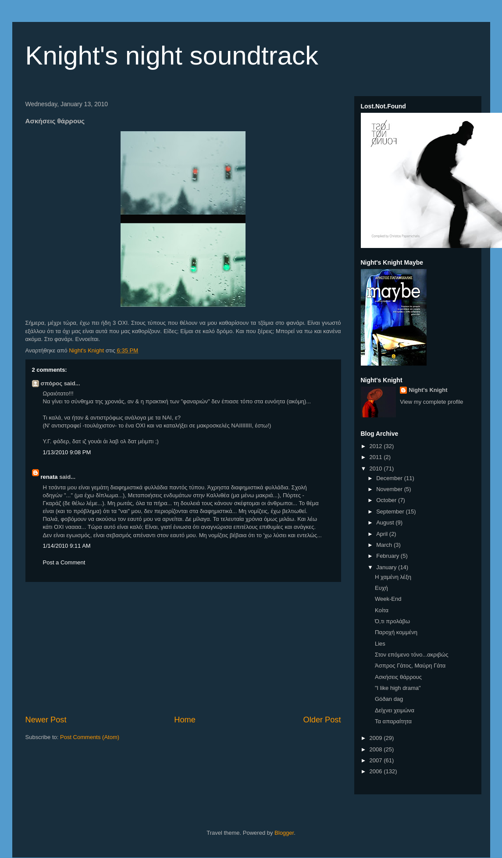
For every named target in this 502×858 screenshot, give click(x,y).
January (387, 567)
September (391, 511)
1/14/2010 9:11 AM (67, 545)
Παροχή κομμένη (396, 632)
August (385, 522)
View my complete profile (431, 401)
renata (49, 477)
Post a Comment (64, 562)
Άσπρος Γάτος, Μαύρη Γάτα (410, 665)
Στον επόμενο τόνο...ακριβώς (411, 654)
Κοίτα (381, 610)
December (390, 478)
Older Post (322, 719)
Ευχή (381, 588)
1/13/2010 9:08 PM (67, 452)
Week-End (388, 599)
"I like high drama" (398, 688)
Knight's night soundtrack (172, 55)
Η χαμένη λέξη (393, 577)
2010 (377, 468)
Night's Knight (428, 390)
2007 (377, 760)
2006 (377, 771)
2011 (377, 457)
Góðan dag (389, 699)
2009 (377, 738)
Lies (380, 643)
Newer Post (46, 719)
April (382, 534)
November (390, 489)
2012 (377, 446)
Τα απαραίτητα (393, 721)
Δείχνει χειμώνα (394, 710)
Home (185, 719)
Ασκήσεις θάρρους (398, 677)
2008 (377, 749)
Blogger (284, 832)
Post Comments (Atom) (89, 737)
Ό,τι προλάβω (392, 621)
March (385, 545)
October (387, 500)
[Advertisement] (183, 648)
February (388, 556)
